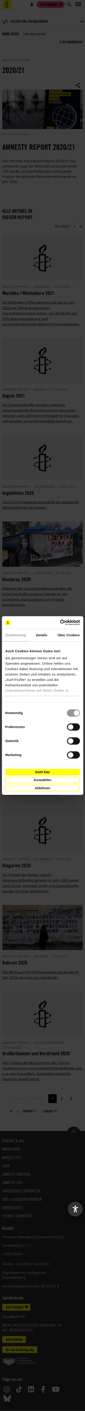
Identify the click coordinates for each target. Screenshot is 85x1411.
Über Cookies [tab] (69, 635)
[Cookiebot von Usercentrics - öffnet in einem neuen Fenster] (60, 622)
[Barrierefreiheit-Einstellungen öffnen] (75, 1209)
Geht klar (42, 772)
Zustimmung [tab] (15, 635)
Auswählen (42, 780)
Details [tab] (41, 635)
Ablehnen (42, 788)
